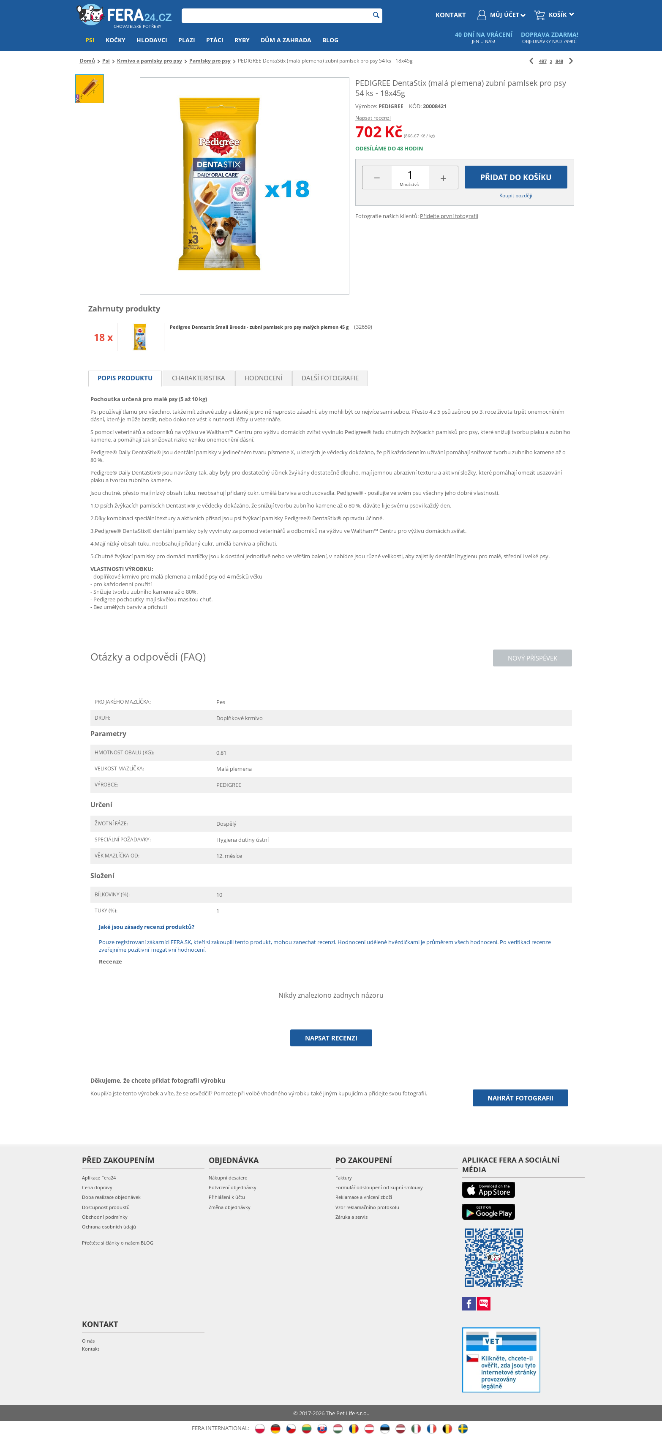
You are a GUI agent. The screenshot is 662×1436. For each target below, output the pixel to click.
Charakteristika (198, 378)
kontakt (451, 15)
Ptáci (214, 40)
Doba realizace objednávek (111, 1197)
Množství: (409, 184)
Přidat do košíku (516, 177)
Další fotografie (330, 378)
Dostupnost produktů (106, 1207)
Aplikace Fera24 (99, 1177)
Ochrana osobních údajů (109, 1226)
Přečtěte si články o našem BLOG (117, 1242)
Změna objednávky (230, 1207)
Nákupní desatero (228, 1177)
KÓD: (415, 106)
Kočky (115, 40)
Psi (90, 40)
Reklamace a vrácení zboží (363, 1197)
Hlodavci (151, 40)
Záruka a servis (351, 1217)
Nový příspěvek (532, 658)
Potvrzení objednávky (232, 1187)
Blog (330, 40)
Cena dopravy (97, 1187)
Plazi (186, 40)
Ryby (242, 40)
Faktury (343, 1177)
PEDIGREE (391, 106)
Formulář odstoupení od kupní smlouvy (379, 1187)
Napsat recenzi (373, 117)
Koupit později (515, 195)
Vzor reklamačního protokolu (367, 1207)
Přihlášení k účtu (227, 1197)
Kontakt (90, 1349)
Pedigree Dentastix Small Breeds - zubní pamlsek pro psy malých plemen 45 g (260, 327)
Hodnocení (263, 378)
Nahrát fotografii (520, 1098)
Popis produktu (125, 378)
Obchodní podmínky (105, 1217)
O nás (88, 1341)
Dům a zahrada (286, 40)
